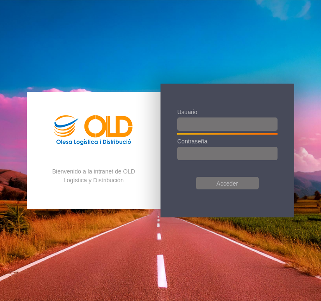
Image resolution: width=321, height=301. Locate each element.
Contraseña (192, 141)
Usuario (187, 112)
